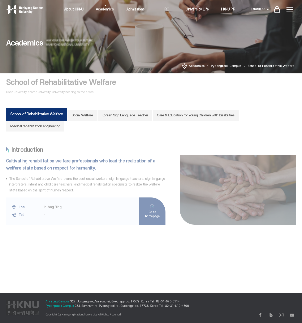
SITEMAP (289, 9)
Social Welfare (82, 115)
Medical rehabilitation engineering (35, 126)
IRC (166, 9)
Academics (105, 9)
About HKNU (74, 9)
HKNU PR (228, 9)
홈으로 (184, 66)
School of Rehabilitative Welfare (270, 66)
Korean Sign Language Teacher (125, 115)
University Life (197, 9)
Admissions (135, 9)
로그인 (277, 9)
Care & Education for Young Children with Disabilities (195, 115)
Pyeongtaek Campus (226, 66)
